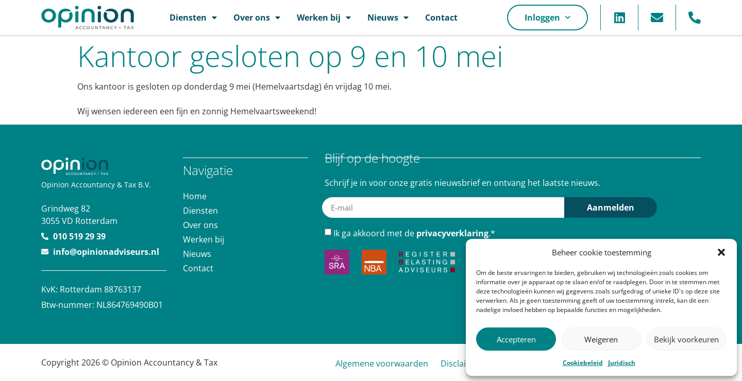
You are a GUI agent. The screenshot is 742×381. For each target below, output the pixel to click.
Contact (441, 17)
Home (195, 195)
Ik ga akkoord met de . (414, 232)
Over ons (256, 17)
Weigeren (601, 339)
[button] (721, 252)
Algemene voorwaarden (381, 363)
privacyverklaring (452, 232)
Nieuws (388, 17)
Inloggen (547, 17)
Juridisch (621, 362)
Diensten (193, 17)
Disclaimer (461, 363)
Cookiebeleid (583, 362)
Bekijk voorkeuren (686, 339)
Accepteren (516, 339)
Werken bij (324, 17)
